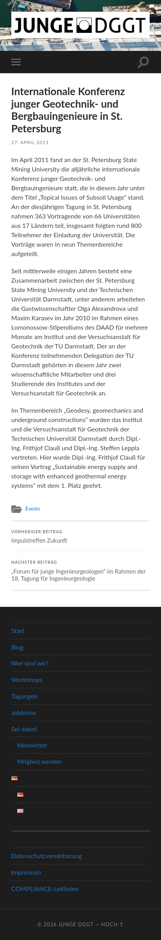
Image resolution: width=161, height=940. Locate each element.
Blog (17, 647)
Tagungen (24, 696)
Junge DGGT (75, 924)
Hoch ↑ (112, 924)
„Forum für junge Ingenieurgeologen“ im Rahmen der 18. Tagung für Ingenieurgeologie (80, 571)
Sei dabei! (24, 729)
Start (18, 630)
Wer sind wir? (30, 663)
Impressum (26, 872)
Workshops (27, 679)
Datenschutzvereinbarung (46, 855)
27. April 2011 (30, 142)
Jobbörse (23, 712)
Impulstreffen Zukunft (80, 536)
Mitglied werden (39, 761)
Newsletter (32, 745)
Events (32, 508)
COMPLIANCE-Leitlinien (45, 888)
